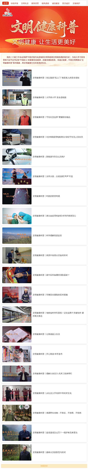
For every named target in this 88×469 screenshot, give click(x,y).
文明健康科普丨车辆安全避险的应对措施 (50, 295)
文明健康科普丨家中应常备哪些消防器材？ (51, 275)
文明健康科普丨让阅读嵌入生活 (46, 334)
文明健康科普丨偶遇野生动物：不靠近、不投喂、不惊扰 (57, 413)
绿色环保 (14, 3)
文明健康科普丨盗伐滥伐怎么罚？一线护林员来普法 (55, 433)
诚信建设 (55, 3)
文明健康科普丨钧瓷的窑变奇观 (46, 196)
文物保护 (76, 3)
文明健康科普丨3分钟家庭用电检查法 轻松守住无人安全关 (58, 137)
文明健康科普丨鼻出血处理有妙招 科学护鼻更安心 (54, 216)
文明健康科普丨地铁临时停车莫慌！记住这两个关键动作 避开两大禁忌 (58, 314)
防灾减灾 (66, 3)
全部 (5, 3)
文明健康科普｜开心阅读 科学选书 (47, 354)
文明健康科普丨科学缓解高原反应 (47, 235)
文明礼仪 (24, 3)
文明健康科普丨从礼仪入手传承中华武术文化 (52, 393)
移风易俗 (45, 3)
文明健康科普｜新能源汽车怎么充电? (49, 157)
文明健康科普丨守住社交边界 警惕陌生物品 (51, 117)
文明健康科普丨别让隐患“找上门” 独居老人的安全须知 (56, 78)
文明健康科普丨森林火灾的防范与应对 (49, 452)
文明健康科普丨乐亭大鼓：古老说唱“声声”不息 (53, 176)
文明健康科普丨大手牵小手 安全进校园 (49, 97)
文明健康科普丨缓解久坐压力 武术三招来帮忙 (52, 374)
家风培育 (35, 3)
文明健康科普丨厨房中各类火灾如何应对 (50, 255)
